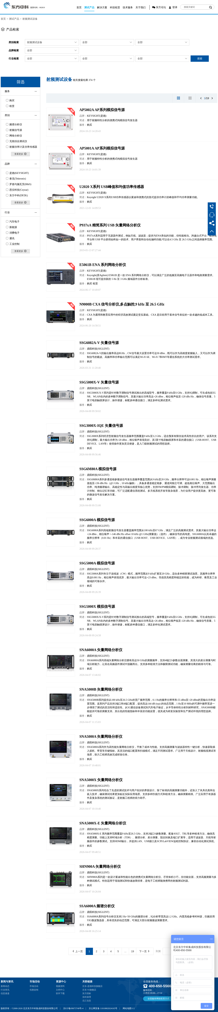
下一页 (144, 951)
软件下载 (60, 993)
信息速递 (5, 993)
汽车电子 (12, 221)
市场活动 (34, 986)
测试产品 (89, 7)
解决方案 (102, 7)
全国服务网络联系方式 (158, 998)
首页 (79, 7)
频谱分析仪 (14, 124)
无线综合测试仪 (16, 141)
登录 (174, 7)
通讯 (10, 238)
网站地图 (127, 1008)
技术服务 (128, 7)
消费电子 (12, 232)
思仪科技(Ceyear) (17, 189)
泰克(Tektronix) (16, 178)
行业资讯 (5, 990)
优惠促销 (34, 990)
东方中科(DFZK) (17, 195)
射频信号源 (14, 130)
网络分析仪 (14, 135)
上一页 (78, 951)
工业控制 (12, 244)
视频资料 (60, 986)
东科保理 (86, 997)
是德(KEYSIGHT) (17, 173)
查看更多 (20, 154)
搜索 (199, 58)
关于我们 (141, 7)
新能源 (11, 227)
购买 (10, 100)
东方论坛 (161, 7)
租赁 (10, 106)
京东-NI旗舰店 (89, 990)
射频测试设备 (30, 19)
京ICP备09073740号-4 (73, 1008)
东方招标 (86, 993)
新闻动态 (5, 986)
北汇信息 (86, 1000)
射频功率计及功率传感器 (21, 147)
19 (132, 951)
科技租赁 (115, 7)
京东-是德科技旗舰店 (92, 986)
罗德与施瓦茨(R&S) (18, 184)
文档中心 (60, 990)
